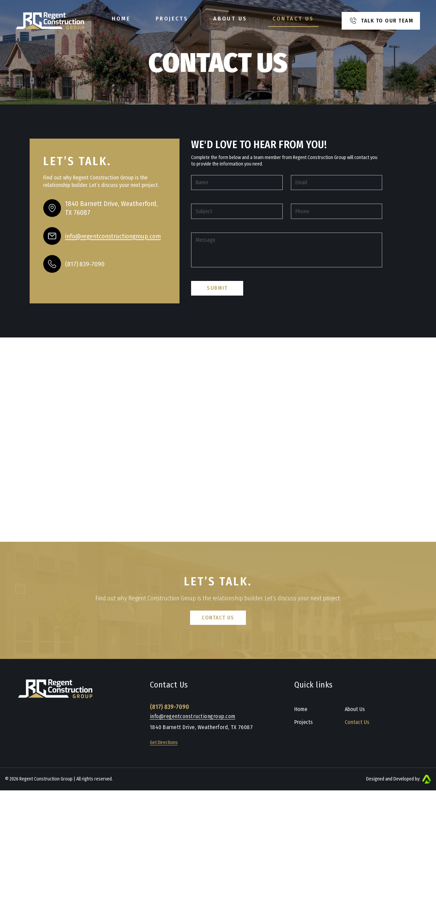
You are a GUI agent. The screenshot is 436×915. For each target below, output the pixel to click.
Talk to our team (382, 21)
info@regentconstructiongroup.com (193, 745)
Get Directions (164, 771)
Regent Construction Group (46, 807)
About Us (230, 19)
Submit (217, 323)
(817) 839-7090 (85, 264)
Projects (172, 19)
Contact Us (293, 19)
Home (121, 19)
